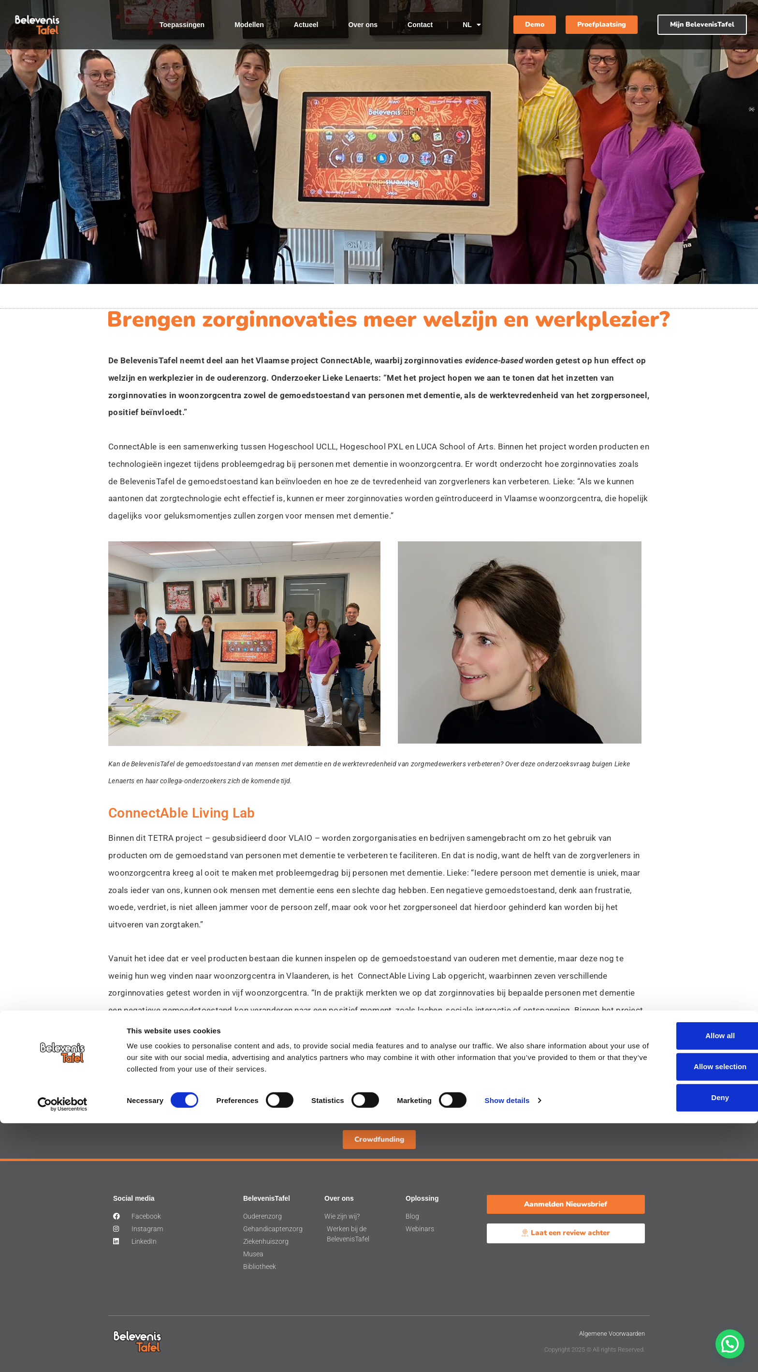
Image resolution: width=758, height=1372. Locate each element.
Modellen (249, 25)
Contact (420, 25)
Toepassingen (182, 25)
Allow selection (677, 1316)
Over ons (363, 25)
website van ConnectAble (477, 1061)
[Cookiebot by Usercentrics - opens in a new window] (62, 1353)
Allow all (677, 1285)
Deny (677, 1346)
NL (472, 24)
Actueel (306, 25)
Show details (507, 1349)
